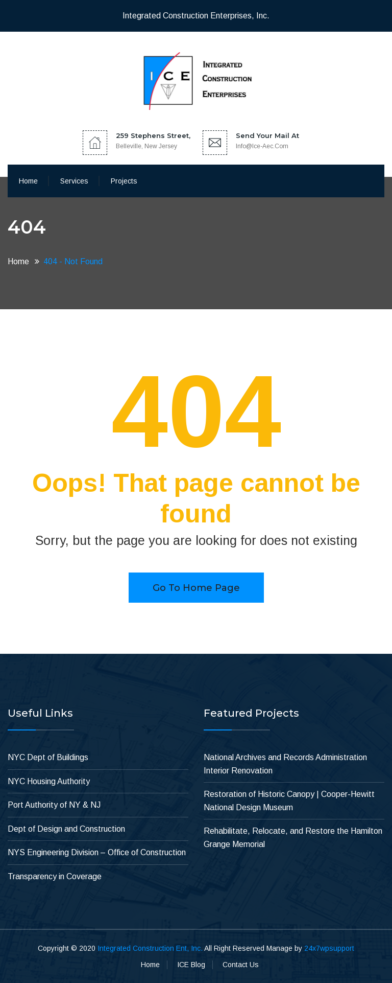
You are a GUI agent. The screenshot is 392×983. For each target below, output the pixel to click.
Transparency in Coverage (55, 876)
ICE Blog (191, 965)
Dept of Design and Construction (66, 829)
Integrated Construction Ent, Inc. (150, 948)
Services (74, 181)
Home (28, 181)
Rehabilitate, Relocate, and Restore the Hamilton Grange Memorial (293, 838)
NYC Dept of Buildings (48, 757)
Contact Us (241, 965)
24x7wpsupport (329, 948)
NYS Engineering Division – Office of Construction (97, 852)
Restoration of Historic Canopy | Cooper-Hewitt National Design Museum (289, 801)
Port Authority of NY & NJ (54, 805)
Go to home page (196, 587)
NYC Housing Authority (49, 781)
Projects (124, 181)
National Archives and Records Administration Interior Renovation (285, 764)
